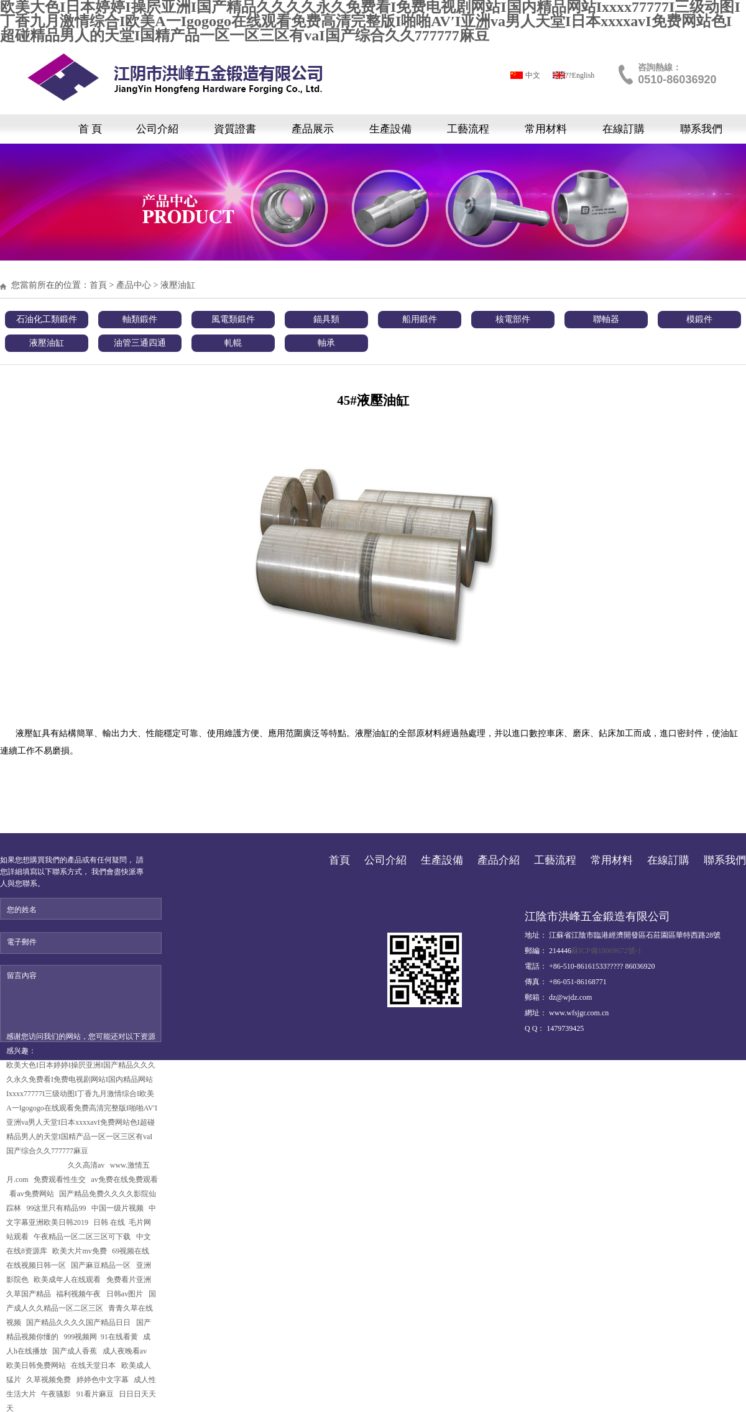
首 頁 (90, 129)
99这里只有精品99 (57, 1208)
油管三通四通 (140, 343)
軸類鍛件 (139, 319)
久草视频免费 (49, 1379)
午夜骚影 (57, 1394)
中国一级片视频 (118, 1208)
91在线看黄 (120, 1336)
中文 (532, 75)
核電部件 (512, 319)
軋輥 (233, 343)
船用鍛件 (419, 319)
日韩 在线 (109, 1222)
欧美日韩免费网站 (37, 1365)
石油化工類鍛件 (46, 319)
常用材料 (546, 129)
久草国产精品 (29, 1294)
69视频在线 (131, 1251)
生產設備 (390, 129)
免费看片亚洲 (129, 1279)
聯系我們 (701, 129)
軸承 (326, 343)
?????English (574, 75)
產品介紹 (498, 860)
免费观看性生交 (61, 1179)
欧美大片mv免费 (80, 1251)
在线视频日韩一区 (37, 1265)
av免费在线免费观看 (124, 1179)
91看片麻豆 (96, 1394)
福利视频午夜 (79, 1294)
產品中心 (133, 285)
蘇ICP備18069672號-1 (606, 950)
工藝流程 (468, 129)
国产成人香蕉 (75, 1351)
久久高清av (87, 1165)
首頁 (98, 285)
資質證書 (235, 129)
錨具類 (326, 319)
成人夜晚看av (126, 1351)
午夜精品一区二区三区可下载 (83, 1236)
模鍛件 (699, 319)
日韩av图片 (125, 1294)
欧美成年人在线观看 (68, 1279)
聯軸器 (606, 319)
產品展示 (313, 129)
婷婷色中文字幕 (103, 1379)
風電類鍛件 (233, 319)
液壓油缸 (177, 285)
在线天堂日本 (94, 1365)
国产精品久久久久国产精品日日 (79, 1322)
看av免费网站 (32, 1193)
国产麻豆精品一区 (101, 1265)
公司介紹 (157, 129)
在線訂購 (623, 129)
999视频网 (80, 1336)
